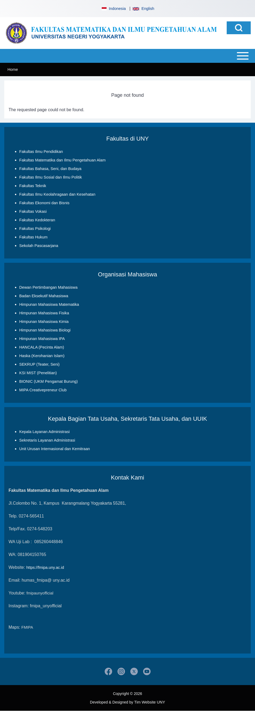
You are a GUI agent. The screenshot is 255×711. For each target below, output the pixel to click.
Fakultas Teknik (32, 186)
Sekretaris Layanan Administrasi (47, 440)
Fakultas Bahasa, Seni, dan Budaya (50, 169)
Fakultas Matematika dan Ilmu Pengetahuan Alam (62, 160)
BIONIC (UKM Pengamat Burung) (48, 381)
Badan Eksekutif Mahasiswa (43, 296)
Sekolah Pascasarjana (38, 246)
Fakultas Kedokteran (37, 220)
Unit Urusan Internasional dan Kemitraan (54, 449)
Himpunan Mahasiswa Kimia (44, 321)
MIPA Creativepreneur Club (42, 390)
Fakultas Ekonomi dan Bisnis (44, 203)
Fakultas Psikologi (35, 228)
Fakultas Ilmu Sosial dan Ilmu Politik (50, 177)
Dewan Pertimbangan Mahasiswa (48, 287)
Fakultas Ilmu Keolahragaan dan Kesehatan (57, 194)
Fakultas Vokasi (33, 211)
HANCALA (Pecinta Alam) (41, 347)
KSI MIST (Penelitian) (38, 373)
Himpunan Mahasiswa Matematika (49, 304)
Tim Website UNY (149, 702)
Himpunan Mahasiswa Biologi (44, 330)
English (143, 8)
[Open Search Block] (239, 27)
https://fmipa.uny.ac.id (45, 567)
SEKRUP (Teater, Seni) (39, 364)
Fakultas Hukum (33, 237)
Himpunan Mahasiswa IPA (42, 339)
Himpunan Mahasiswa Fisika (44, 313)
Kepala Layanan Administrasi (44, 432)
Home (12, 69)
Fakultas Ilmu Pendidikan (41, 151)
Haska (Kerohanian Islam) (41, 356)
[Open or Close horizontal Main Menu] (127, 56)
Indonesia (113, 8)
